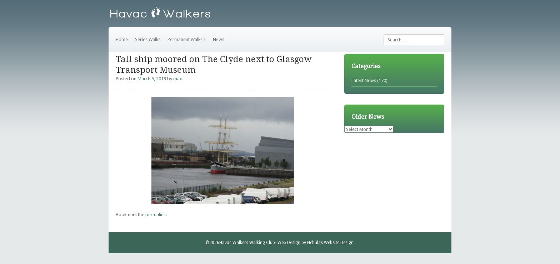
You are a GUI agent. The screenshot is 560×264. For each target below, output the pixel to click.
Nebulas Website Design (330, 242)
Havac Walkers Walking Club (247, 242)
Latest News (363, 80)
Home (122, 39)
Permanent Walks (187, 39)
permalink (155, 214)
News (218, 39)
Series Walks (147, 39)
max (177, 78)
